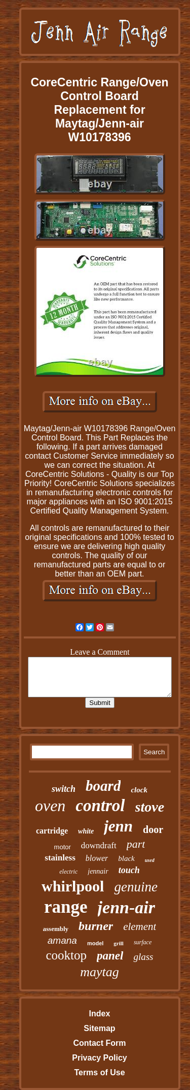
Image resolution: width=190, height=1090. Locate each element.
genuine (135, 886)
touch (129, 870)
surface (142, 942)
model (95, 943)
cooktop (66, 955)
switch (63, 789)
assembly (56, 929)
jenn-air (126, 907)
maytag (99, 972)
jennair (98, 871)
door (153, 829)
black (126, 858)
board (103, 786)
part (136, 844)
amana (62, 940)
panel (110, 955)
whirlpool (73, 886)
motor (62, 847)
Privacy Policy (99, 1057)
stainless (60, 857)
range (66, 907)
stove (150, 807)
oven (50, 805)
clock (139, 790)
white (86, 831)
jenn (118, 826)
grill (118, 943)
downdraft (99, 845)
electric (68, 871)
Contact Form (99, 1043)
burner (96, 926)
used (150, 860)
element (139, 926)
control (100, 805)
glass (143, 956)
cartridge (52, 830)
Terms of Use (99, 1072)
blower (97, 858)
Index (99, 1013)
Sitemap (99, 1028)
